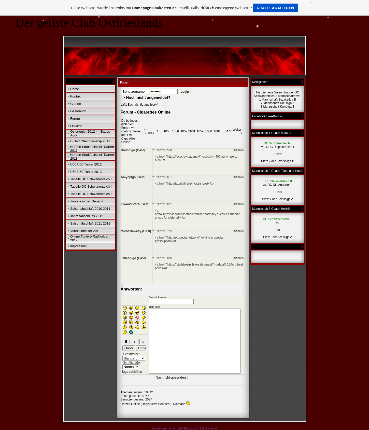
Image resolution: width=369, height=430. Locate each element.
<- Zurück (149, 131)
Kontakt (75, 96)
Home (74, 89)
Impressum (78, 246)
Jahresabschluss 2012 (86, 216)
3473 (228, 131)
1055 (167, 131)
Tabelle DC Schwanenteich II (91, 186)
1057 (184, 131)
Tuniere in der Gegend (86, 201)
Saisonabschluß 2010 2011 (90, 209)
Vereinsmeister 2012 (85, 231)
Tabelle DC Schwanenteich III (91, 194)
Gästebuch (78, 111)
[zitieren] (238, 150)
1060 (208, 131)
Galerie (75, 104)
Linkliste (76, 126)
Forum (75, 118)
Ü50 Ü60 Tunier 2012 (86, 164)
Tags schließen (132, 371)
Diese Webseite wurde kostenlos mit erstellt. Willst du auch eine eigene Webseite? (184, 8)
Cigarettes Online (128, 140)
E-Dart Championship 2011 (90, 141)
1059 (200, 131)
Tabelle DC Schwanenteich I (91, 179)
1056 (175, 131)
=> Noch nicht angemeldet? (146, 97)
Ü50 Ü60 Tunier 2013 (86, 172)
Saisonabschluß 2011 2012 (90, 223)
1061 (217, 131)
